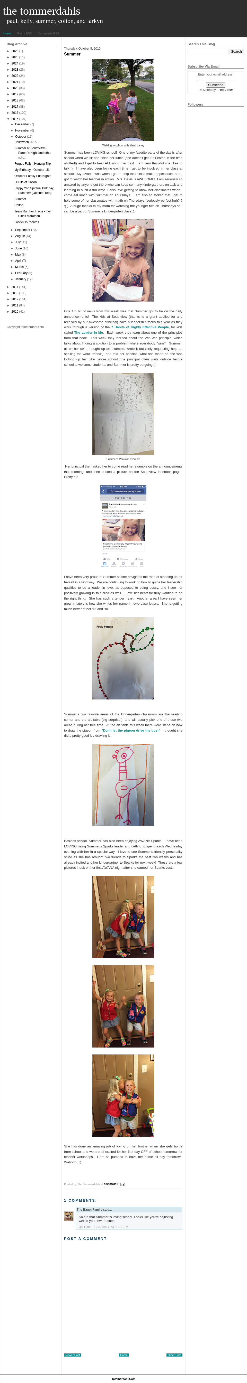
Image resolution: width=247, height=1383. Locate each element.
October (20, 136)
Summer (20, 199)
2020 (15, 88)
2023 (15, 69)
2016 (15, 113)
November (22, 130)
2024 (15, 63)
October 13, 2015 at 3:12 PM (103, 1226)
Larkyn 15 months (26, 222)
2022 (15, 76)
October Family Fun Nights (32, 176)
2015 (15, 119)
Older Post (174, 1355)
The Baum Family (89, 1209)
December (22, 124)
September (22, 230)
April (18, 261)
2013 (15, 293)
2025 (15, 57)
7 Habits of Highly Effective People (140, 327)
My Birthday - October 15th (32, 170)
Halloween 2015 (25, 142)
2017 (15, 106)
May (18, 254)
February (21, 273)
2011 (15, 305)
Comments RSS (48, 33)
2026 (15, 51)
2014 (15, 287)
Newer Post (72, 1355)
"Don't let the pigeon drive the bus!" (130, 730)
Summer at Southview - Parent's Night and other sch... (32, 152)
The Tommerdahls (41, 10)
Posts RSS (24, 33)
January (20, 279)
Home (7, 33)
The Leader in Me (88, 332)
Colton (18, 205)
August (20, 236)
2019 (15, 94)
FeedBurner (225, 90)
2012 (15, 299)
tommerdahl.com (124, 1378)
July (18, 242)
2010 (15, 311)
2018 (15, 100)
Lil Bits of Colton (25, 182)
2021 (15, 82)
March (19, 267)
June (18, 248)
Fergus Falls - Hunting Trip (32, 163)
